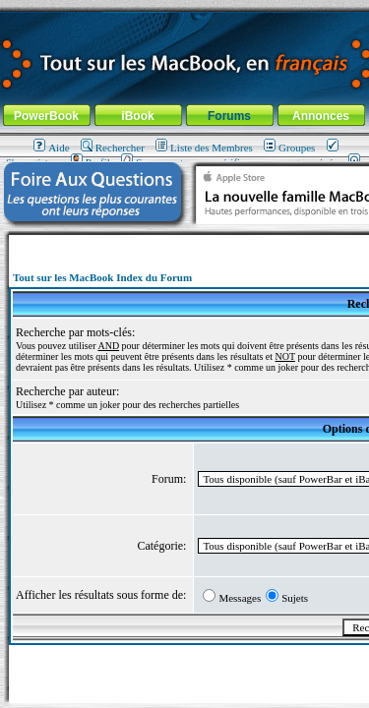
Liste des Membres (204, 147)
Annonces (320, 116)
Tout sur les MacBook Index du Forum (102, 277)
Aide (51, 147)
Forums (229, 116)
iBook (137, 116)
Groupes (289, 147)
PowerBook (46, 116)
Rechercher (113, 147)
